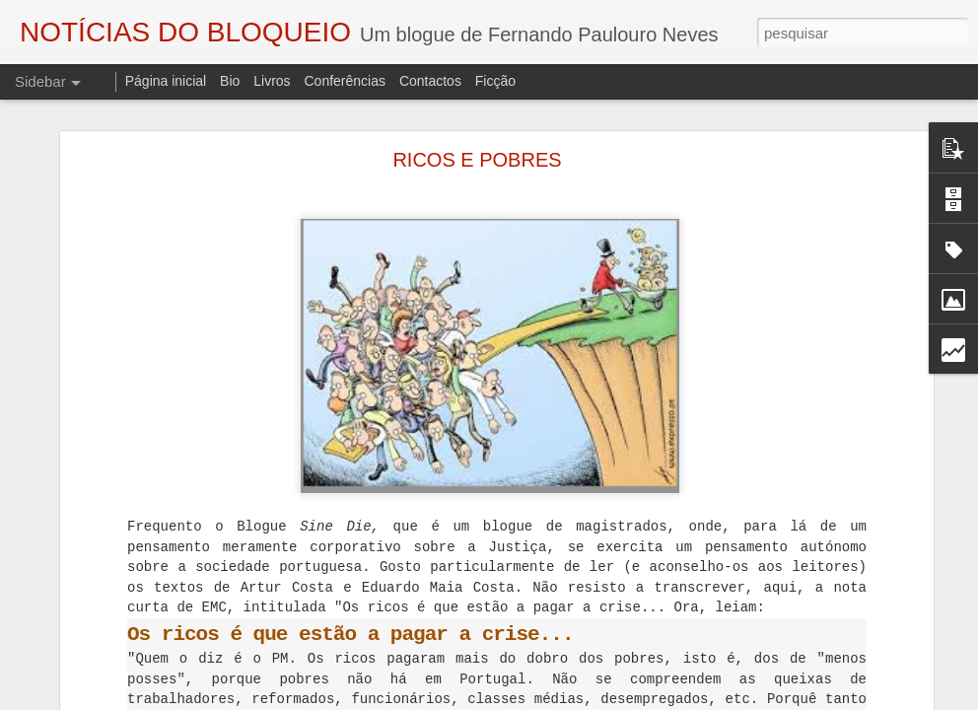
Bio (230, 81)
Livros (271, 81)
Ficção (495, 81)
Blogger (646, 699)
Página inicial (166, 81)
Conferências (344, 81)
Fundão (767, 686)
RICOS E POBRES (476, 104)
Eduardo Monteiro (681, 686)
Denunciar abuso (712, 699)
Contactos (430, 81)
